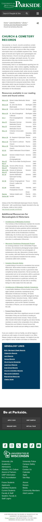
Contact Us (27, 469)
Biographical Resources (12, 376)
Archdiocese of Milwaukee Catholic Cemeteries (21, 287)
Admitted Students (9, 488)
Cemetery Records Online (14, 263)
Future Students (8, 482)
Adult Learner (28, 493)
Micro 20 (5, 166)
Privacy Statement (10, 518)
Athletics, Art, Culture (10, 469)
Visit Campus (31, 420)
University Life (7, 461)
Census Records (9, 359)
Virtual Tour (31, 426)
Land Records (8, 356)
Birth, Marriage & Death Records (14, 350)
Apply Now (12, 420)
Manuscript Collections (11, 374)
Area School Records (11, 368)
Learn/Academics (15, 23)
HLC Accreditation (9, 477)
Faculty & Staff (7, 493)
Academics (6, 464)
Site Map (26, 477)
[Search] (13, 13)
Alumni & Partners (9, 472)
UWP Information (8, 475)
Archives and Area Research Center (15, 25)
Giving (25, 467)
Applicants (6, 485)
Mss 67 (4, 168)
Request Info (11, 426)
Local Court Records (10, 365)
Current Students (8, 490)
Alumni (25, 482)
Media (25, 488)
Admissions (6, 467)
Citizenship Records (10, 353)
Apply (25, 475)
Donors (26, 485)
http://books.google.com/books (12, 209)
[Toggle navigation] (37, 13)
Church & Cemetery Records (13, 371)
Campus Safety (29, 464)
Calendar (26, 472)
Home (6, 23)
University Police (29, 461)
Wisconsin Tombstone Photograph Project (20, 243)
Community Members (31, 490)
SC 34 (4, 174)
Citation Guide (9, 379)
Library (24, 23)
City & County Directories (12, 362)
